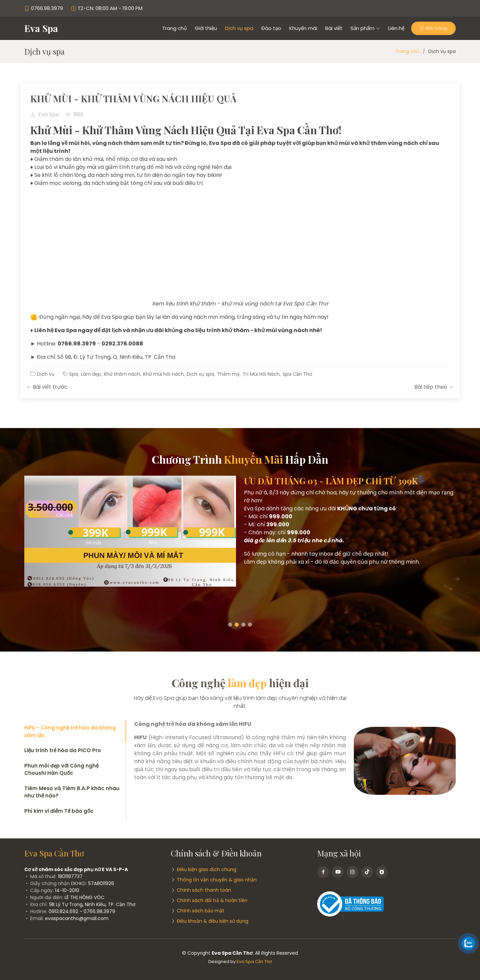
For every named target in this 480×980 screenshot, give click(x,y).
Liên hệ (396, 28)
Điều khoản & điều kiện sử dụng (212, 921)
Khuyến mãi (303, 28)
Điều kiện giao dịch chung (206, 869)
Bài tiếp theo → (434, 387)
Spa (73, 374)
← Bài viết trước (47, 387)
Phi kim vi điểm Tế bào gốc (59, 810)
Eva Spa (41, 28)
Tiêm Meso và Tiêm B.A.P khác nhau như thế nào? (72, 792)
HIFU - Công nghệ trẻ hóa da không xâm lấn (70, 731)
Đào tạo (271, 28)
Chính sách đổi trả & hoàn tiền (212, 900)
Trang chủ (174, 28)
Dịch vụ (46, 374)
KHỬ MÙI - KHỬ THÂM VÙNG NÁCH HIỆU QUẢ (133, 98)
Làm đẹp (91, 374)
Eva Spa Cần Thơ (254, 961)
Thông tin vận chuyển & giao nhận (217, 879)
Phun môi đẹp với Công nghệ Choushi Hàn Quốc (61, 769)
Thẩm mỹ (228, 374)
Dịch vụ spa (239, 28)
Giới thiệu (206, 28)
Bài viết (334, 28)
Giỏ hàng (433, 28)
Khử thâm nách (122, 374)
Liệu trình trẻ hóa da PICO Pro (62, 750)
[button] (230, 625)
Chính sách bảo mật (200, 910)
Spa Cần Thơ (297, 374)
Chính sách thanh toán (204, 890)
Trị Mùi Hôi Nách (261, 374)
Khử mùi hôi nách (163, 374)
